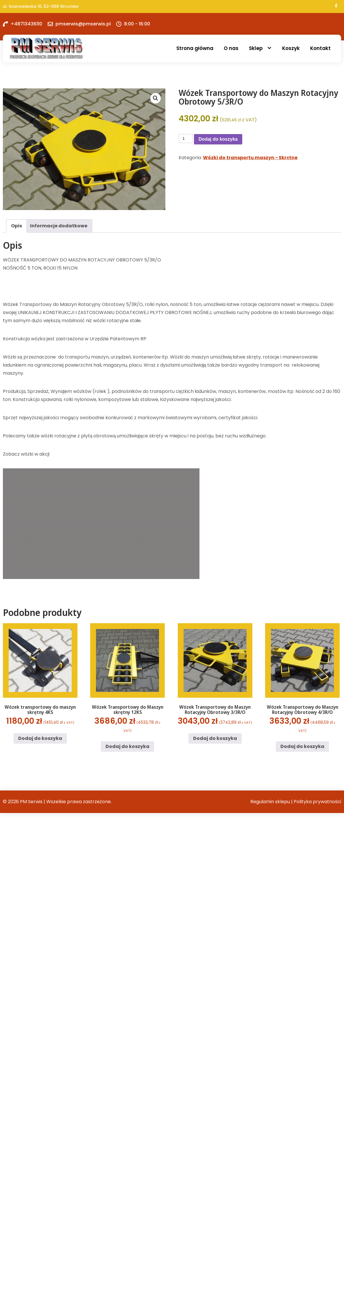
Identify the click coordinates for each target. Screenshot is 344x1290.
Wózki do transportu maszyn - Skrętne (250, 157)
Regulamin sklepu (270, 801)
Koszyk (291, 48)
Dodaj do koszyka (218, 139)
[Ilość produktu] (186, 138)
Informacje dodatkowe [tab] (58, 225)
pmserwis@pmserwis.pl (83, 24)
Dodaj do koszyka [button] (40, 738)
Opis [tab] (16, 225)
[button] (155, 98)
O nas (231, 48)
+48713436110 (26, 24)
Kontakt (320, 48)
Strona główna (194, 48)
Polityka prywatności (317, 801)
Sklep (256, 48)
